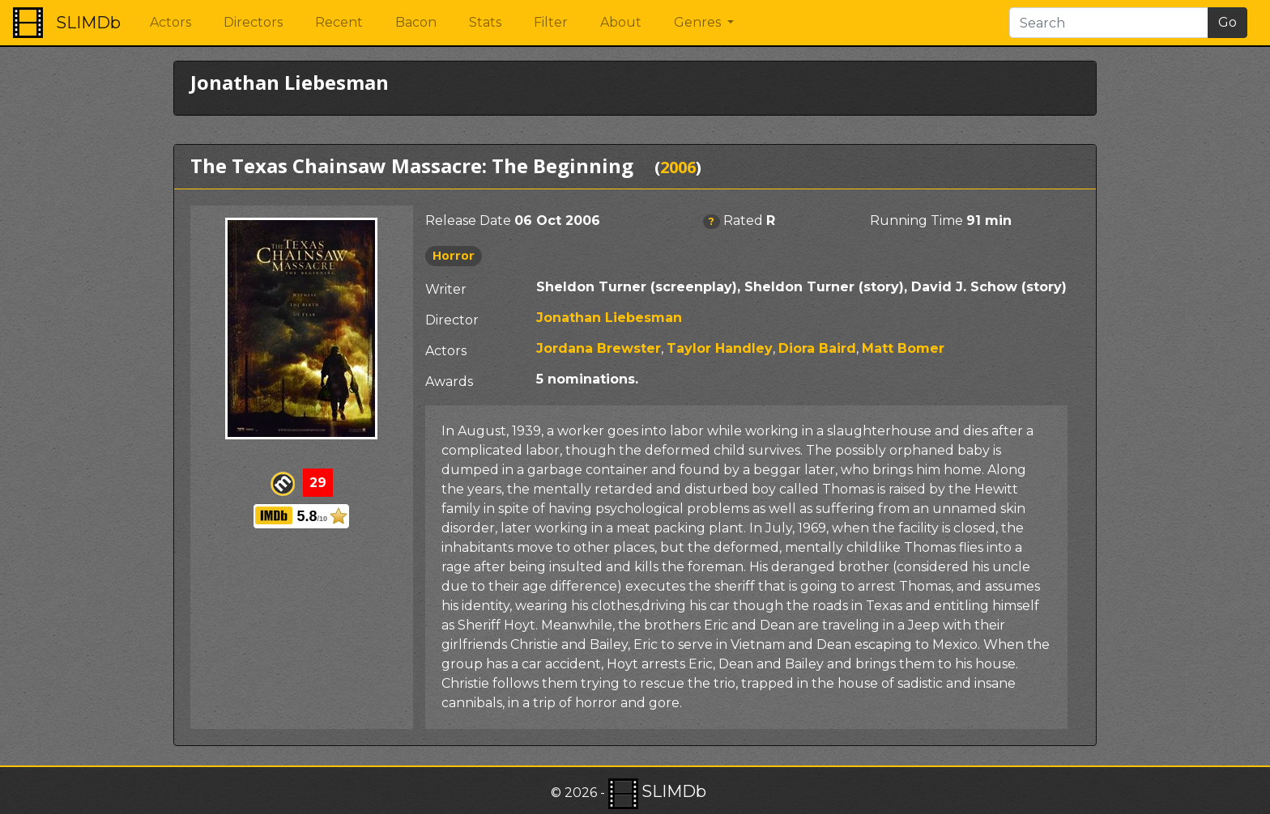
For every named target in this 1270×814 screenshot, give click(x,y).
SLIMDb (88, 22)
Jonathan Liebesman (609, 317)
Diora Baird (817, 348)
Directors (253, 22)
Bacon (416, 22)
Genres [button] (699, 22)
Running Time (916, 220)
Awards (449, 381)
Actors (170, 22)
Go (1227, 22)
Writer (446, 289)
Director (452, 320)
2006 (678, 167)
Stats (485, 22)
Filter (551, 22)
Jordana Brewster (598, 348)
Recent (339, 22)
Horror (454, 255)
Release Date (468, 220)
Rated (743, 220)
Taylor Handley (720, 348)
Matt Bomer (903, 348)
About (620, 22)
